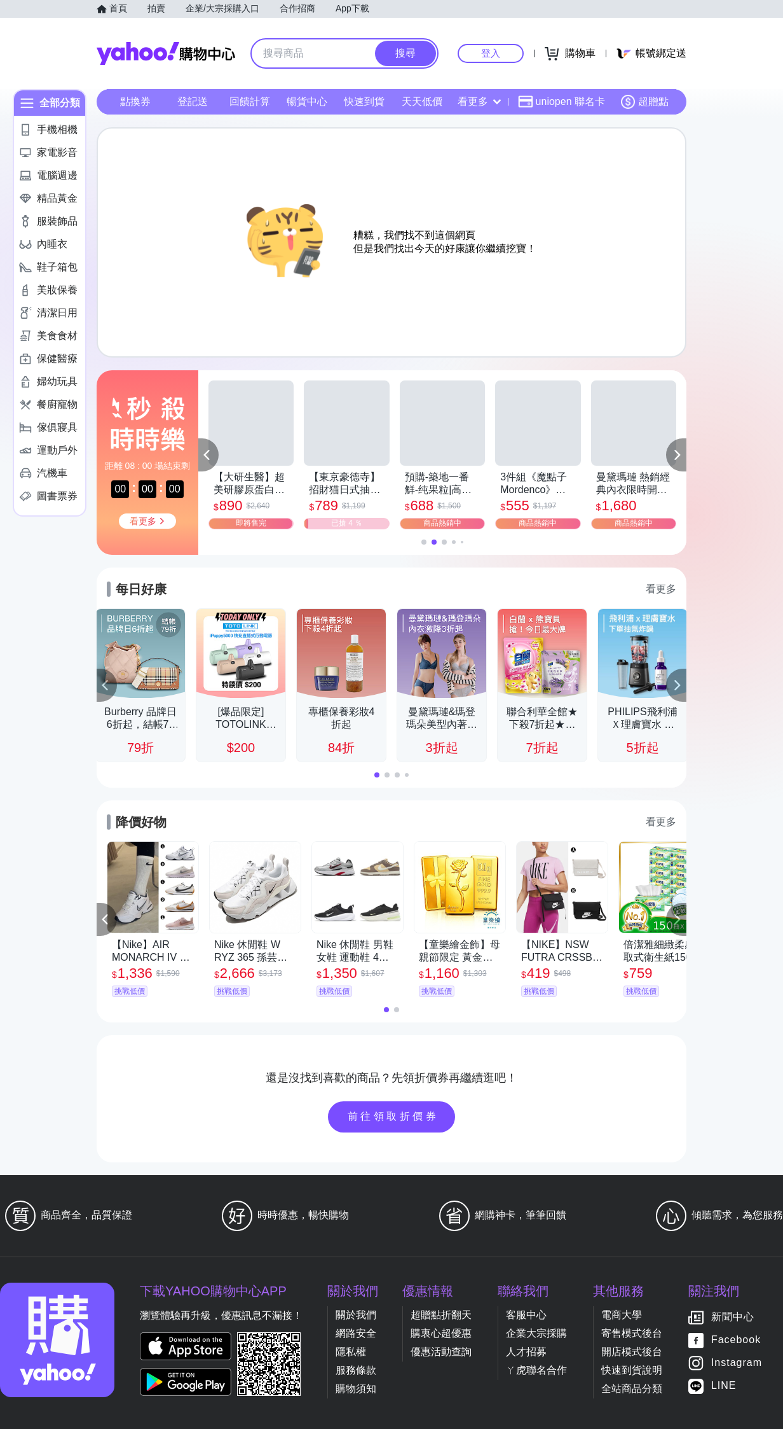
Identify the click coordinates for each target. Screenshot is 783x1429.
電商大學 (621, 1314)
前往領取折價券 (393, 1116)
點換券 (135, 101)
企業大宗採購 (536, 1333)
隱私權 (351, 1351)
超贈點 (644, 101)
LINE (724, 1386)
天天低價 (422, 101)
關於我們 (356, 1314)
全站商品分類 (631, 1388)
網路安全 (356, 1333)
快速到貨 (364, 101)
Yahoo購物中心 (166, 53)
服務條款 (356, 1370)
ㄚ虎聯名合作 (536, 1370)
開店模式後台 (631, 1351)
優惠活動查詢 (441, 1351)
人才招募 (526, 1351)
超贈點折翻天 (441, 1314)
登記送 (192, 101)
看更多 (479, 101)
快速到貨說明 (631, 1370)
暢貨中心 (307, 101)
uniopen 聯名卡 (561, 101)
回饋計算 (249, 101)
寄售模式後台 (631, 1333)
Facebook (736, 1340)
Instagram (736, 1363)
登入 (490, 53)
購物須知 (356, 1388)
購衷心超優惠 (441, 1333)
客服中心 (526, 1314)
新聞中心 (732, 1317)
